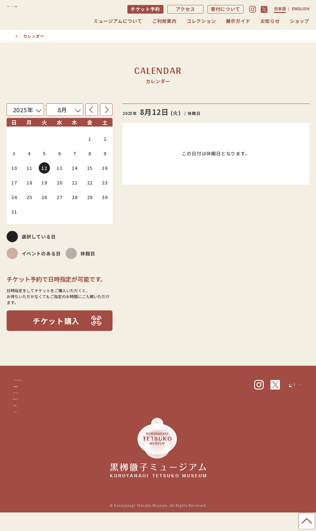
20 (60, 182)
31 (14, 211)
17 (14, 182)
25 (29, 197)
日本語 (280, 8)
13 (60, 168)
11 (29, 168)
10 (14, 168)
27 (60, 197)
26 (44, 197)
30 (105, 197)
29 (90, 197)
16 (105, 168)
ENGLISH (300, 8)
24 (14, 197)
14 (75, 168)
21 (75, 182)
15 (90, 168)
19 (44, 182)
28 (75, 197)
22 (90, 182)
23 (105, 182)
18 (29, 182)
